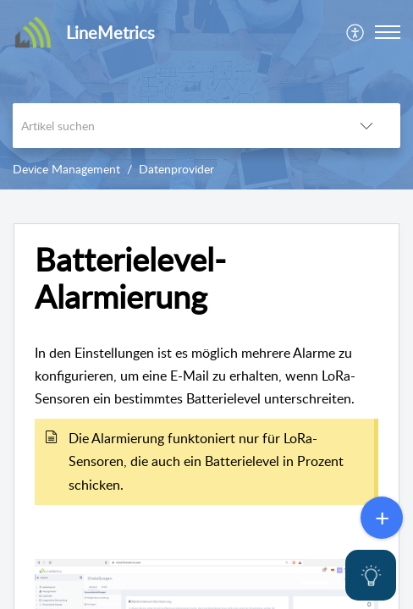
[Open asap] (370, 575)
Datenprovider (176, 169)
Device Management (66, 169)
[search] (173, 125)
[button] (387, 32)
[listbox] (366, 125)
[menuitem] (356, 32)
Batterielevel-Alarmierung (130, 278)
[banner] (206, 94)
